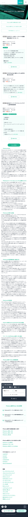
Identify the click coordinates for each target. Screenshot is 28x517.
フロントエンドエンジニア (9, 473)
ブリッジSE (5, 491)
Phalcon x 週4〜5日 (8, 431)
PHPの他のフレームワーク (14, 30)
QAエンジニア (6, 493)
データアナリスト (7, 480)
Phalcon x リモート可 (8, 444)
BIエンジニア (6, 486)
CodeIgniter (6, 459)
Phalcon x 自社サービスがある (10, 446)
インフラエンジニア (7, 475)
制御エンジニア (6, 499)
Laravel (5, 456)
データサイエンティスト (8, 482)
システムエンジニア (7, 488)
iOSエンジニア (6, 476)
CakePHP (5, 454)
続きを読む (10, 62)
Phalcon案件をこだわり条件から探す (14, 26)
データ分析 (5, 484)
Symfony (5, 461)
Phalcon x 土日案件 (8, 442)
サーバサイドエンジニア (8, 471)
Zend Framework (7, 463)
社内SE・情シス (6, 489)
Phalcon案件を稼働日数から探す (14, 22)
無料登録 (20, 2)
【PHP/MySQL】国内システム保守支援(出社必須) (16, 73)
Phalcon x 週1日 (7, 434)
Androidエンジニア (7, 478)
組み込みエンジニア (7, 497)
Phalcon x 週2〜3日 (8, 432)
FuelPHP (5, 457)
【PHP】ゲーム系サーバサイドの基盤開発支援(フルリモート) (16, 37)
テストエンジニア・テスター (9, 495)
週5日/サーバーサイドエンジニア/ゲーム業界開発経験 (16, 103)
